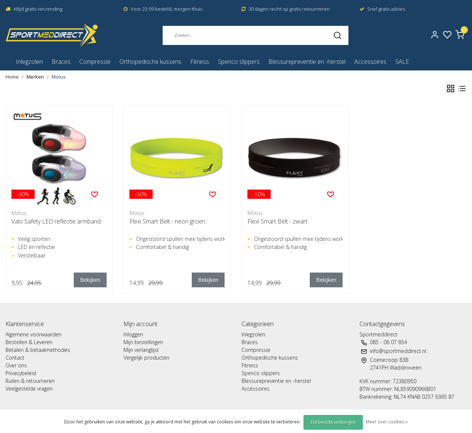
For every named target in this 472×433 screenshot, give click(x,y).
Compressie (95, 62)
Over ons (16, 365)
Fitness (199, 62)
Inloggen (133, 334)
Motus (59, 76)
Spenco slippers (239, 62)
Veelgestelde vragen (29, 388)
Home (12, 76)
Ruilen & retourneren (30, 380)
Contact (15, 357)
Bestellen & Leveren (29, 342)
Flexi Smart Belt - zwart (277, 221)
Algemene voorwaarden (34, 334)
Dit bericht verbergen (333, 422)
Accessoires (370, 62)
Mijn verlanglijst (141, 349)
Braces (61, 62)
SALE (402, 62)
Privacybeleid (21, 373)
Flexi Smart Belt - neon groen (167, 221)
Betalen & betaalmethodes (38, 349)
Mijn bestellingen (143, 342)
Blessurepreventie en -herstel (307, 62)
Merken (35, 76)
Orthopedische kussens (150, 62)
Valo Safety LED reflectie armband (56, 221)
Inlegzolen (29, 62)
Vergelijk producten (146, 357)
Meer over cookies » (387, 422)
